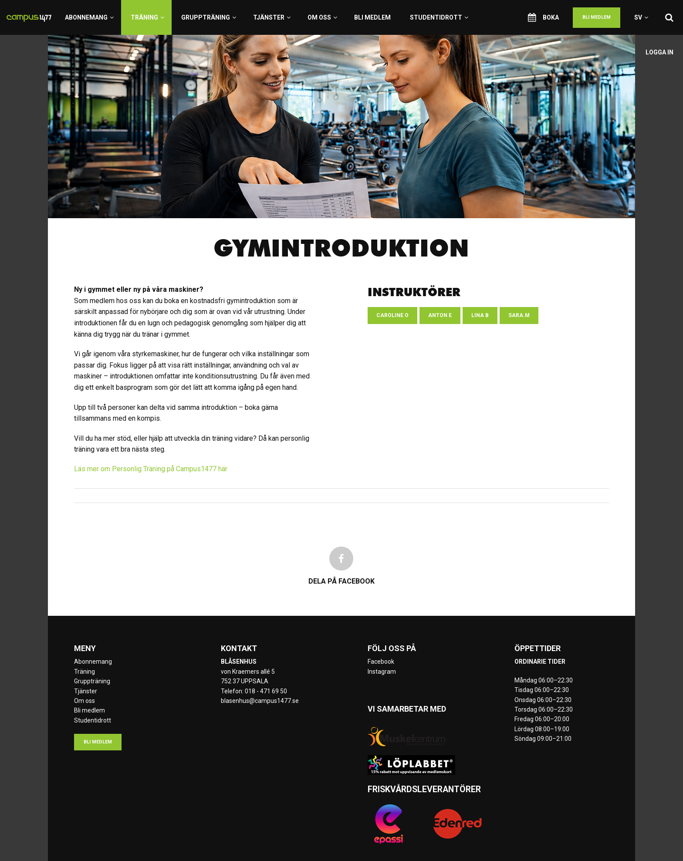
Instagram (382, 671)
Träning (147, 17)
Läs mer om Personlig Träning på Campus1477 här (150, 469)
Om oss (322, 17)
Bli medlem (372, 17)
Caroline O (392, 315)
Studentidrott (439, 17)
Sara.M (519, 315)
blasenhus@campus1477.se (260, 700)
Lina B (480, 315)
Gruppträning (208, 17)
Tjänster (272, 17)
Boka (543, 17)
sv (641, 17)
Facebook (381, 661)
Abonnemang (89, 17)
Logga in (659, 52)
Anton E (440, 315)
